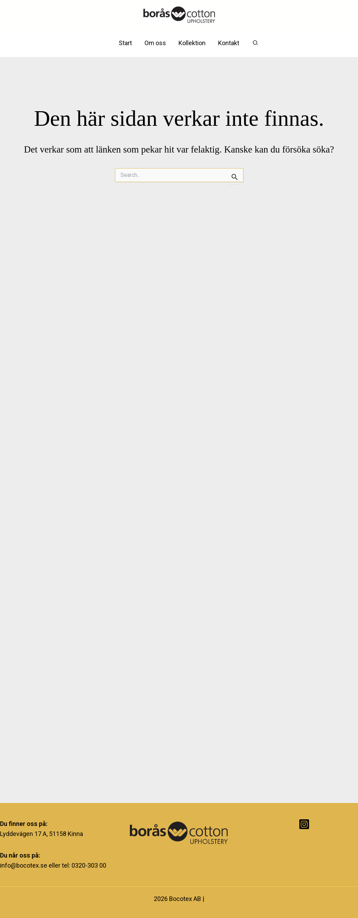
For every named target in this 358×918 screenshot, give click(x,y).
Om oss (155, 43)
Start (125, 43)
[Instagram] (304, 824)
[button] (255, 43)
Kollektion (192, 43)
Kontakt (228, 43)
